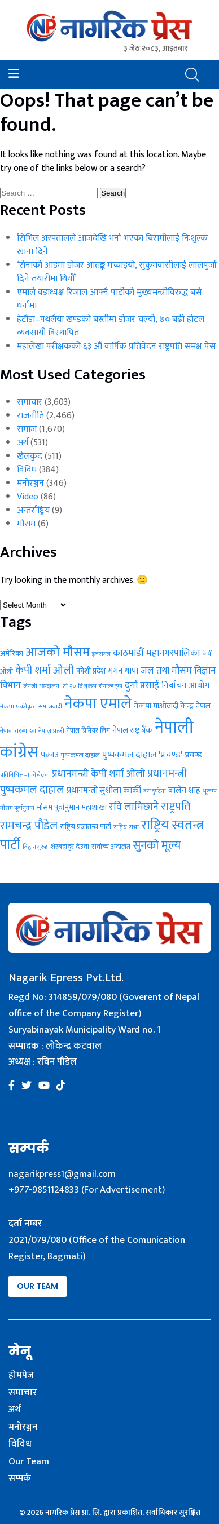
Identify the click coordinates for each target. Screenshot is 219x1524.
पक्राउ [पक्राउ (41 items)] (50, 755)
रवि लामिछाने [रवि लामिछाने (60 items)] (134, 807)
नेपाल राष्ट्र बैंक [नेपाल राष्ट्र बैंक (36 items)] (132, 730)
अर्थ (22, 442)
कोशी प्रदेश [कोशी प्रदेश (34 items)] (91, 670)
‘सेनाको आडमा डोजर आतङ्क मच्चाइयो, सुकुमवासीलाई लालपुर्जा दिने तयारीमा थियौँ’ (117, 272)
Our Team (37, 1286)
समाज (27, 429)
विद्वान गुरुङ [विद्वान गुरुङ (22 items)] (35, 847)
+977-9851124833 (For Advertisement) (86, 1190)
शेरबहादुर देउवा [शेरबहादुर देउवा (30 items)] (69, 846)
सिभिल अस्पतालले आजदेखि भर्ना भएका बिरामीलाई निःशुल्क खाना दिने (112, 245)
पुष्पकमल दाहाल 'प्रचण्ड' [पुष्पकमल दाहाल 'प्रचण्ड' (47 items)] (142, 755)
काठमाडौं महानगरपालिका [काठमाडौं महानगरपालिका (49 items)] (156, 653)
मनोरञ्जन (30, 483)
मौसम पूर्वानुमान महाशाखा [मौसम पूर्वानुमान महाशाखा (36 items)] (72, 807)
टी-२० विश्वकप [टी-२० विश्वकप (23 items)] (80, 686)
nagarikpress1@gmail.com (62, 1174)
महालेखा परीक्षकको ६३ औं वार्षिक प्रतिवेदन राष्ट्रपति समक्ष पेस (116, 346)
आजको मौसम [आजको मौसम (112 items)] (57, 652)
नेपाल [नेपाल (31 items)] (203, 706)
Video (27, 496)
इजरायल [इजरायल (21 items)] (101, 654)
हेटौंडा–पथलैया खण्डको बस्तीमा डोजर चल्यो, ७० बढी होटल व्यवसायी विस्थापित (110, 326)
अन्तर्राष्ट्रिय (33, 510)
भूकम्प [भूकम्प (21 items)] (210, 791)
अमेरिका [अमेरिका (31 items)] (11, 654)
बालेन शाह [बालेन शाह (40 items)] (184, 790)
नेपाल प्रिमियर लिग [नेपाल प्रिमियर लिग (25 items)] (88, 730)
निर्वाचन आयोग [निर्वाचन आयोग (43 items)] (185, 685)
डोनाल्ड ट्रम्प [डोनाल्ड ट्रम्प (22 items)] (110, 686)
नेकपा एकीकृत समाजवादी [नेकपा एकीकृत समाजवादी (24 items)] (31, 706)
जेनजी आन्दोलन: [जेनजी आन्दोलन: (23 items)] (42, 686)
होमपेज (21, 1375)
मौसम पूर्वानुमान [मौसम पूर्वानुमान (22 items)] (17, 808)
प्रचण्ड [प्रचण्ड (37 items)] (193, 755)
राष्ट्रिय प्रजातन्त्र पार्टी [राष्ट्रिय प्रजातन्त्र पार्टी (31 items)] (85, 827)
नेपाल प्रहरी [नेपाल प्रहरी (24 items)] (51, 730)
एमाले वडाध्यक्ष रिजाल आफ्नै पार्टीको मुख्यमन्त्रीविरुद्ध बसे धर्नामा (109, 299)
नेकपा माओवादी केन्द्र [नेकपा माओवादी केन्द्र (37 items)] (164, 706)
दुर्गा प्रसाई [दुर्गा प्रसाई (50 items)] (142, 685)
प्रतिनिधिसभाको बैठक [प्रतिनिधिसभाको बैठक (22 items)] (25, 775)
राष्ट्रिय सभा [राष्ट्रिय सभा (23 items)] (126, 827)
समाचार (29, 402)
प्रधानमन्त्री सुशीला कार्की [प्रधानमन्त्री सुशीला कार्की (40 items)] (104, 790)
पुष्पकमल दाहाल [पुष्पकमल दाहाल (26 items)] (80, 755)
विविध (27, 469)
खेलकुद (29, 456)
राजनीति (30, 415)
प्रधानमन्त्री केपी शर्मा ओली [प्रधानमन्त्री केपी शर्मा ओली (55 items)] (98, 773)
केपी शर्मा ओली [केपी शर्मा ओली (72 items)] (44, 670)
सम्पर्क (19, 1479)
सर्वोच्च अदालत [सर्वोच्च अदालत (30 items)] (110, 846)
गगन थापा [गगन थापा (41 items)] (123, 671)
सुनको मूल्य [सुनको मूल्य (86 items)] (157, 845)
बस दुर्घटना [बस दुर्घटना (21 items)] (154, 791)
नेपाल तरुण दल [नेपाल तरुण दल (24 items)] (18, 730)
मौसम (26, 523)
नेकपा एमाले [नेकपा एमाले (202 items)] (98, 704)
